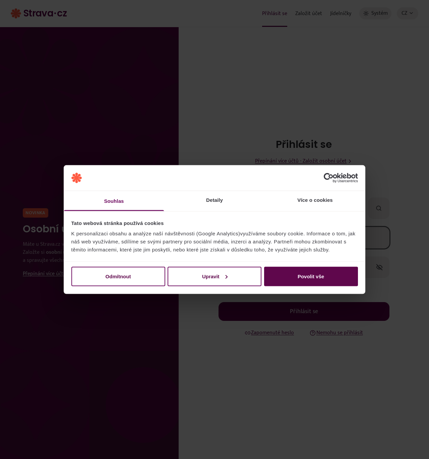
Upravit (215, 276)
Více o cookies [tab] (315, 200)
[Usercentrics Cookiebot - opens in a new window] (328, 178)
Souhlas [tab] (114, 201)
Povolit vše (311, 276)
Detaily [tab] (214, 200)
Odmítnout (118, 276)
